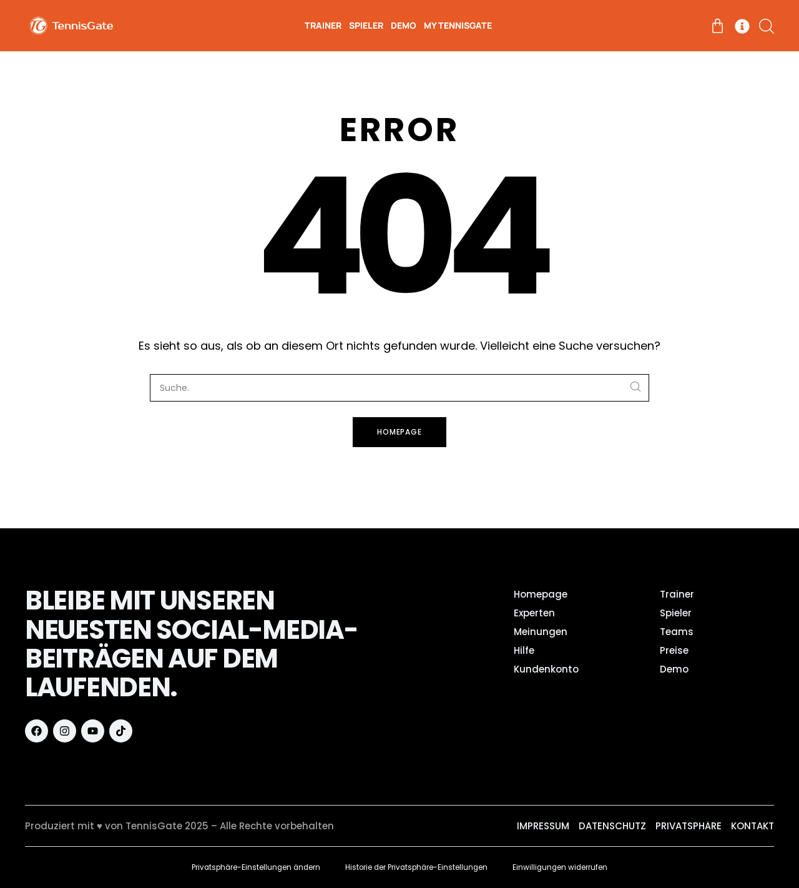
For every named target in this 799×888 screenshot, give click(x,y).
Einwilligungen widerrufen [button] (564, 867)
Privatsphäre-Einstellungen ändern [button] (253, 867)
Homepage (400, 432)
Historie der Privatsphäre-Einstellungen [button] (418, 867)
